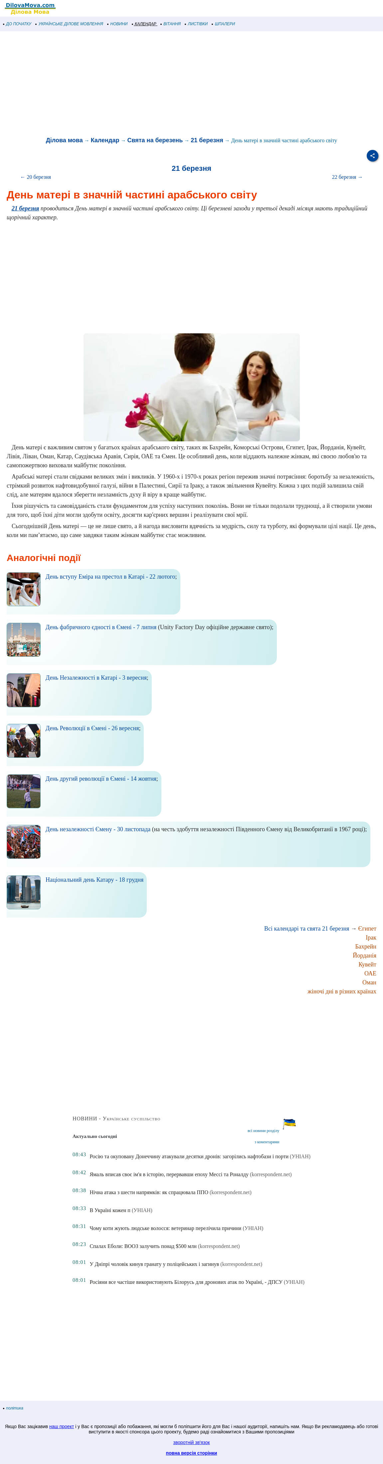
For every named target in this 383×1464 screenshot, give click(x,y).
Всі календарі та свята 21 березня (306, 928)
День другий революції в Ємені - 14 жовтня (101, 778)
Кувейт (367, 964)
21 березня (207, 140)
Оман (369, 982)
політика (13, 1408)
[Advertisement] (191, 84)
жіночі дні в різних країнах (341, 991)
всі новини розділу (264, 1130)
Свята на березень (155, 140)
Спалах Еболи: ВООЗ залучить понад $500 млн (143, 1246)
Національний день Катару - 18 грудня (94, 879)
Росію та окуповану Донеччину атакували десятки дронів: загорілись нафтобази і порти (189, 1156)
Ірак (371, 937)
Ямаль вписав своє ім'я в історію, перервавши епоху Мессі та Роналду (169, 1174)
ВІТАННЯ (171, 24)
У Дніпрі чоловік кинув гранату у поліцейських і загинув (154, 1264)
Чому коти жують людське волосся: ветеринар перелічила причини (165, 1228)
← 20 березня (35, 177)
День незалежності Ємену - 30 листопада (98, 829)
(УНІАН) (300, 1156)
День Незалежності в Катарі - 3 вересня (96, 677)
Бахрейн (365, 946)
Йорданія (364, 955)
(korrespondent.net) (271, 1174)
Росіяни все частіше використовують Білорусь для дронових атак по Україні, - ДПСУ (186, 1282)
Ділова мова (64, 140)
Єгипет (367, 928)
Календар (105, 140)
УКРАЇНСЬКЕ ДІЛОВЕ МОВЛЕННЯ (69, 24)
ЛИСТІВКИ (196, 24)
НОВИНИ (117, 24)
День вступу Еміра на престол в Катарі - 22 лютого (110, 576)
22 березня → (347, 177)
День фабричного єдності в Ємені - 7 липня (101, 627)
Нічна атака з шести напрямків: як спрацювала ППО (149, 1192)
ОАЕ (370, 973)
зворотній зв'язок (191, 1442)
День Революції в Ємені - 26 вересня (92, 728)
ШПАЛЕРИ (223, 24)
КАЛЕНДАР (144, 24)
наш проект (61, 1426)
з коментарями (267, 1142)
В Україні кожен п (110, 1210)
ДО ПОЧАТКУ (17, 24)
